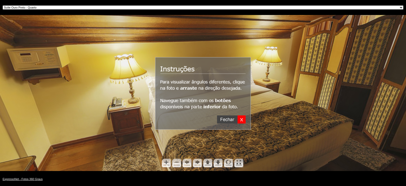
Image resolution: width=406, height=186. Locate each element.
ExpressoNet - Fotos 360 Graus (23, 179)
